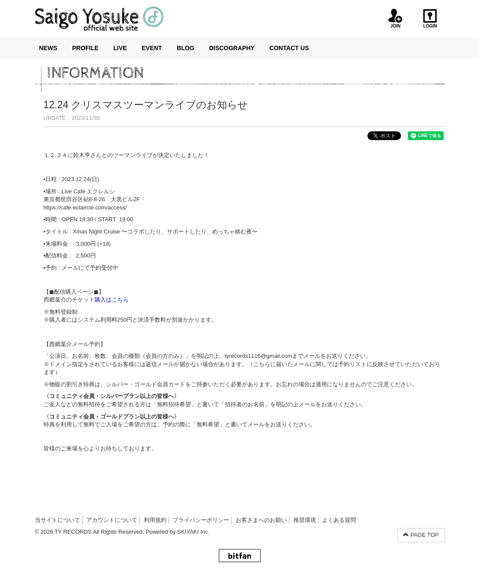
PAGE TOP (421, 535)
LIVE (120, 48)
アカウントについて (111, 520)
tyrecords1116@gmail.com (258, 356)
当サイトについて (57, 520)
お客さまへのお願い (261, 520)
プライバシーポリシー (201, 520)
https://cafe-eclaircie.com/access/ (85, 207)
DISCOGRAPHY (232, 48)
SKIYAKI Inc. (193, 531)
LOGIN (430, 18)
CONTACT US (289, 48)
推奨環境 (304, 520)
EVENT (152, 48)
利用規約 (155, 520)
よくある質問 (339, 520)
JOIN (395, 18)
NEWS (48, 48)
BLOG (185, 48)
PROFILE (85, 48)
